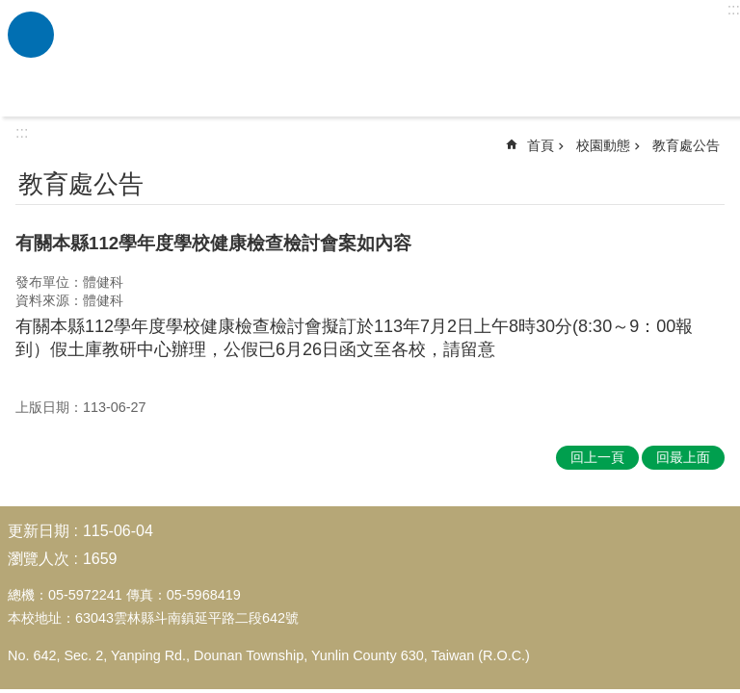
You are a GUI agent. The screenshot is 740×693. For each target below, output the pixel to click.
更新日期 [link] (38, 531)
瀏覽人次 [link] (38, 559)
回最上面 (683, 457)
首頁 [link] (540, 145)
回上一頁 (597, 457)
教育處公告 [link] (686, 145)
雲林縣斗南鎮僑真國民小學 (394, 58)
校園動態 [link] (603, 145)
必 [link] (31, 35)
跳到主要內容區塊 (10, 10)
